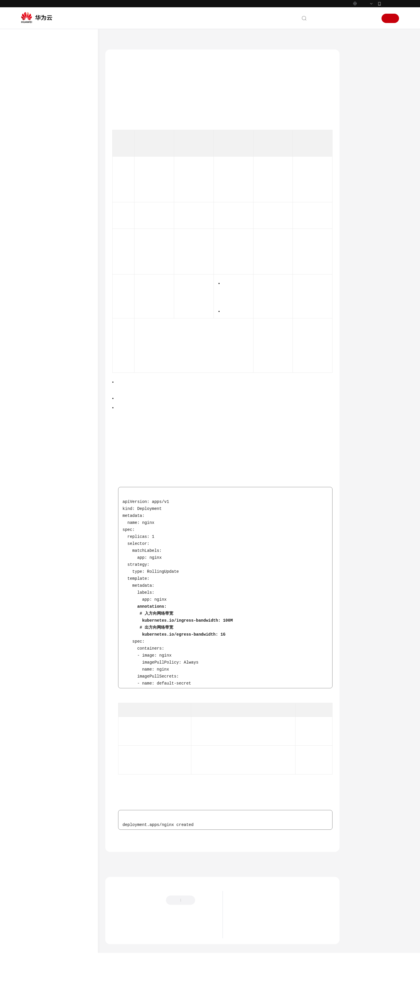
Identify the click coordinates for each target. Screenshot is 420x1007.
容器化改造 (42, 185)
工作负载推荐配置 (53, 311)
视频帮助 (35, 664)
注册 (390, 18)
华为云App (390, 3)
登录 (370, 18)
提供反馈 (119, 932)
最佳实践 (35, 153)
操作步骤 (361, 95)
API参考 (34, 611)
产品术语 (35, 703)
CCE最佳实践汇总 (47, 164)
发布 (36, 580)
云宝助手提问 (123, 959)
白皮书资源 (37, 735)
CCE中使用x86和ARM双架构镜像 (62, 444)
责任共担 (35, 714)
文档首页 (113, 40)
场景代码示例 (39, 643)
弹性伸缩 (40, 237)
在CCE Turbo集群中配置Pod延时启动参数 (63, 478)
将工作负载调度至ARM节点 (61, 430)
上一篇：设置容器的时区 (132, 885)
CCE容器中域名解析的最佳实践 (62, 417)
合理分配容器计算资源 (57, 321)
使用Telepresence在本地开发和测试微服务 (63, 539)
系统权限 (35, 756)
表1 (154, 486)
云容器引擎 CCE (143, 40)
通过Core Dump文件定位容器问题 (63, 461)
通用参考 (35, 693)
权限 (36, 570)
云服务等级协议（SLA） (48, 724)
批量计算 (40, 590)
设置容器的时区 (51, 376)
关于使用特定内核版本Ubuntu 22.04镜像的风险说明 (281, 956)
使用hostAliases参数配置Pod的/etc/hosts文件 (62, 400)
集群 (36, 258)
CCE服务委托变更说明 (254, 939)
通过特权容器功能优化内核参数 (63, 351)
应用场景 (361, 69)
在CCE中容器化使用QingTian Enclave (62, 556)
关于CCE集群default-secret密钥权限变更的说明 (277, 948)
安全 (36, 227)
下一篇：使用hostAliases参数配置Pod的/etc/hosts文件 (285, 885)
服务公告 (35, 90)
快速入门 (35, 132)
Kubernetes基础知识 (45, 122)
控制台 (355, 18)
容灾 (36, 216)
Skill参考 (35, 632)
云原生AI (40, 601)
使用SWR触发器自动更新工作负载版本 (63, 495)
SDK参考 (35, 622)
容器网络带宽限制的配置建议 (63, 386)
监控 (36, 248)
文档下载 (35, 674)
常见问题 (35, 653)
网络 (36, 279)
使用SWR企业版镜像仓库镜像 (63, 508)
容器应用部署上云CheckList (56, 174)
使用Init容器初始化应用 (58, 365)
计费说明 (35, 111)
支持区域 (35, 745)
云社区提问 (153, 959)
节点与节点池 (44, 269)
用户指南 (35, 143)
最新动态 (35, 80)
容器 (36, 300)
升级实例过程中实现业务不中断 (63, 334)
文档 (328, 18)
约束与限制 (363, 82)
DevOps (39, 206)
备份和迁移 (42, 195)
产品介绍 (35, 101)
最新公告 (242, 930)
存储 (36, 290)
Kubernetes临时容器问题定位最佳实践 (63, 522)
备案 (341, 18)
